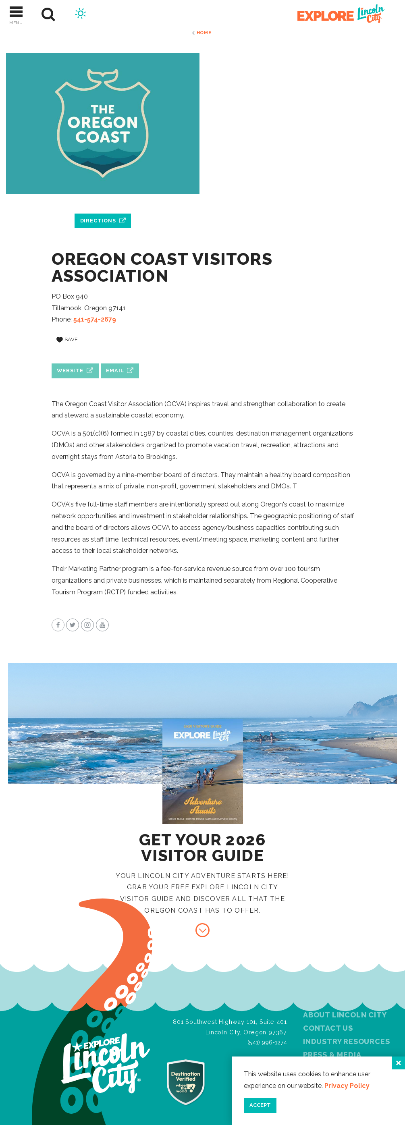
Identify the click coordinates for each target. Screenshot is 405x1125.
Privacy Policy (347, 1086)
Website (70, 370)
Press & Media (332, 1054)
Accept (260, 1105)
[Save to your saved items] (67, 339)
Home (204, 32)
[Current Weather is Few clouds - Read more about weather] (80, 14)
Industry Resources (346, 1041)
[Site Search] (48, 14)
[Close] (398, 1063)
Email (115, 370)
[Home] (336, 14)
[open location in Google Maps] (102, 202)
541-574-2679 (94, 319)
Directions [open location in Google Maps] (98, 221)
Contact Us (328, 1028)
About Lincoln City (344, 1015)
